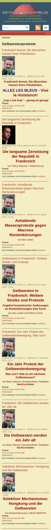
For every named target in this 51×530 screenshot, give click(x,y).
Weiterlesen (7, 108)
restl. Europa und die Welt (13, 106)
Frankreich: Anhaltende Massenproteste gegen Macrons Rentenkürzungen (23, 188)
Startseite (6, 37)
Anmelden (40, 111)
